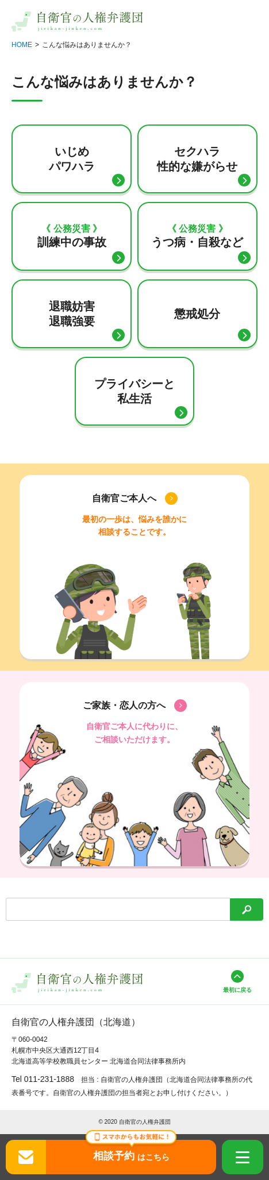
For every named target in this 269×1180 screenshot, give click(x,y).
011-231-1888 (49, 1079)
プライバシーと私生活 (140, 398)
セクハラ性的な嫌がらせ (203, 165)
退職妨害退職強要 (87, 320)
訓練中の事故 (81, 243)
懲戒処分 (212, 324)
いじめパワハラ (87, 165)
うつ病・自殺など (200, 243)
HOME (21, 45)
